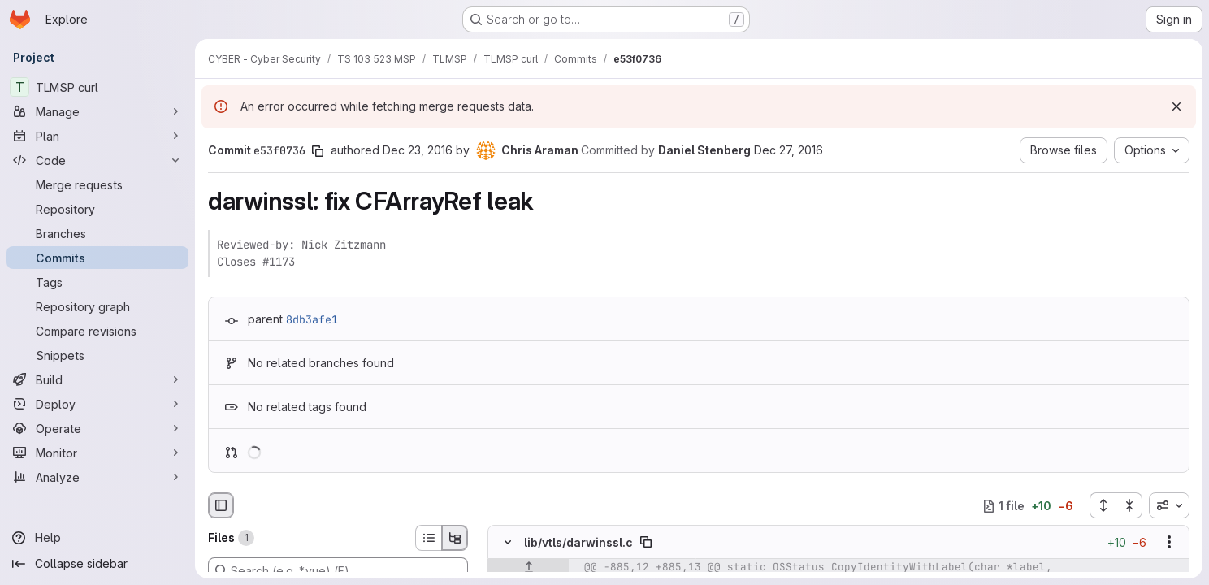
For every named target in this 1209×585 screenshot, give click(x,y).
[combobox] (1169, 505)
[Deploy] (97, 403)
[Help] (97, 537)
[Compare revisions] (97, 330)
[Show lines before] (528, 568)
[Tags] (97, 282)
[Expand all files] (1103, 505)
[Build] (97, 379)
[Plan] (97, 135)
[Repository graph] (97, 306)
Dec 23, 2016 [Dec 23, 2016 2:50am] (418, 150)
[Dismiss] (1176, 106)
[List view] (428, 538)
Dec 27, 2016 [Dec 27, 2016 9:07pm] (788, 150)
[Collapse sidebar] (97, 563)
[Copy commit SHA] (317, 151)
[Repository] (97, 208)
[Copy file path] (646, 542)
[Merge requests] (97, 184)
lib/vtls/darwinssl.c (578, 542)
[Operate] (97, 428)
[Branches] (97, 233)
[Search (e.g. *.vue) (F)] (338, 570)
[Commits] (97, 257)
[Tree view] (455, 538)
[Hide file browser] (221, 505)
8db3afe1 (312, 319)
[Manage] (97, 111)
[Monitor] (97, 452)
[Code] (97, 160)
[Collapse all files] (1129, 505)
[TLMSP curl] (97, 87)
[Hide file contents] (508, 542)
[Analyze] (97, 477)
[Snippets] (97, 355)
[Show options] (1169, 542)
